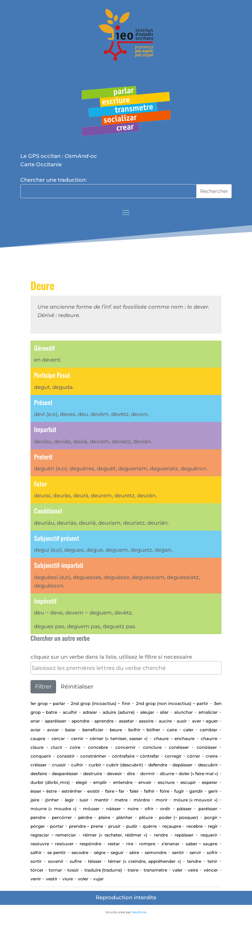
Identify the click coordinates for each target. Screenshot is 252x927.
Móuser (91, 808)
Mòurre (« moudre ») (53, 808)
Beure (116, 729)
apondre (80, 721)
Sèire (134, 852)
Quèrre (150, 826)
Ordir (165, 808)
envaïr (144, 782)
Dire (131, 773)
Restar (114, 843)
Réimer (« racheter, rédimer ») (115, 835)
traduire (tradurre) (103, 870)
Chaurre (209, 738)
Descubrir (208, 764)
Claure (36, 747)
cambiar (208, 729)
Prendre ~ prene (86, 826)
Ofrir (149, 808)
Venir (35, 878)
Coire (75, 747)
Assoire (146, 721)
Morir (162, 799)
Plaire (104, 817)
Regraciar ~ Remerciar (53, 835)
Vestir (51, 878)
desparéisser (65, 773)
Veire (193, 870)
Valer (177, 870)
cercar (58, 738)
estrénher (72, 791)
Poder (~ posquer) (178, 817)
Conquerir (40, 756)
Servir (195, 852)
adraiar (90, 712)
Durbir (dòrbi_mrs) (50, 782)
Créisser (38, 764)
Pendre (38, 817)
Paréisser (207, 808)
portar (56, 826)
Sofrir (212, 852)
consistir (66, 756)
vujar (98, 878)
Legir (69, 799)
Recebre (194, 826)
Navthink (139, 912)
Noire (133, 808)
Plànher (124, 817)
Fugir (179, 791)
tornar (55, 870)
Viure (67, 878)
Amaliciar (208, 712)
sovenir (55, 861)
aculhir (70, 712)
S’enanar (170, 843)
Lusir (84, 799)
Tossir (73, 870)
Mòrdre (142, 799)
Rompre (147, 843)
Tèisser (95, 861)
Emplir (100, 782)
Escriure (166, 782)
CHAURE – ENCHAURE (174, 738)
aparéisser (55, 721)
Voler (83, 878)
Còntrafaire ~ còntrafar (135, 756)
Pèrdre (85, 817)
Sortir (36, 861)
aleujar (147, 712)
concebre (98, 747)
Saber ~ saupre (202, 843)
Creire (212, 756)
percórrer (62, 817)
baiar (70, 729)
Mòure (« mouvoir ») (195, 799)
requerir (208, 835)
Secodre (79, 852)
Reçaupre (171, 826)
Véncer (211, 870)
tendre (194, 861)
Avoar (53, 729)
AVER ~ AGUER (205, 721)
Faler (134, 791)
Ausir (182, 721)
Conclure (152, 747)
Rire (129, 843)
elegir (81, 782)
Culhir (77, 764)
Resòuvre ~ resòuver (52, 843)
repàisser (184, 835)
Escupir (188, 782)
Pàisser (184, 808)
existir (93, 791)
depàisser (182, 764)
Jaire (34, 799)
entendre (122, 782)
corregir (173, 756)
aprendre (104, 721)
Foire (164, 791)
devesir (114, 773)
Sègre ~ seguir (109, 852)
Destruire (92, 773)
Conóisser (207, 747)
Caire (172, 729)
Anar (35, 721)
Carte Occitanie (41, 164)
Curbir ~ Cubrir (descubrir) (116, 764)
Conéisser (179, 747)
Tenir (212, 861)
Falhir (149, 791)
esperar (209, 782)
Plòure (146, 817)
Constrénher (93, 756)
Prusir (114, 826)
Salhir (36, 852)
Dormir (147, 773)
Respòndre (90, 843)
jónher (52, 799)
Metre (121, 799)
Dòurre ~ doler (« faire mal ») (189, 773)
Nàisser (113, 808)
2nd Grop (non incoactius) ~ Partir (172, 703)
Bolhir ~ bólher (144, 729)
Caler (188, 729)
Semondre (155, 852)
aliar (164, 712)
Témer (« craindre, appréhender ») (144, 861)
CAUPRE (37, 738)
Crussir (59, 764)
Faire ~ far (115, 791)
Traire (133, 870)
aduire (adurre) (118, 712)
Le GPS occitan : (58, 156)
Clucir (56, 747)
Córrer (193, 756)
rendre (161, 835)
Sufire (76, 861)
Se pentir (56, 852)
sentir (178, 852)
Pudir (131, 826)
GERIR (213, 791)
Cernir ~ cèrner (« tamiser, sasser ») (109, 738)
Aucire (165, 721)
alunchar (183, 712)
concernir (125, 747)
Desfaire (38, 773)
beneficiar (92, 729)
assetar (126, 721)
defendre (157, 764)
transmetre (155, 870)
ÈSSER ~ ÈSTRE (43, 791)
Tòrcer (36, 870)
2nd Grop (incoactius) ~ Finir (100, 703)
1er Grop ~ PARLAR (47, 703)
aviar (35, 729)
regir (213, 826)
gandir (196, 791)
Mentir (101, 799)
